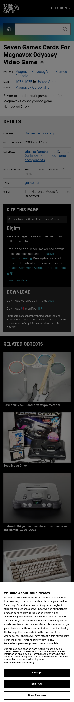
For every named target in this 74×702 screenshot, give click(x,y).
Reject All (37, 689)
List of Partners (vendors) (19, 668)
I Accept (37, 678)
